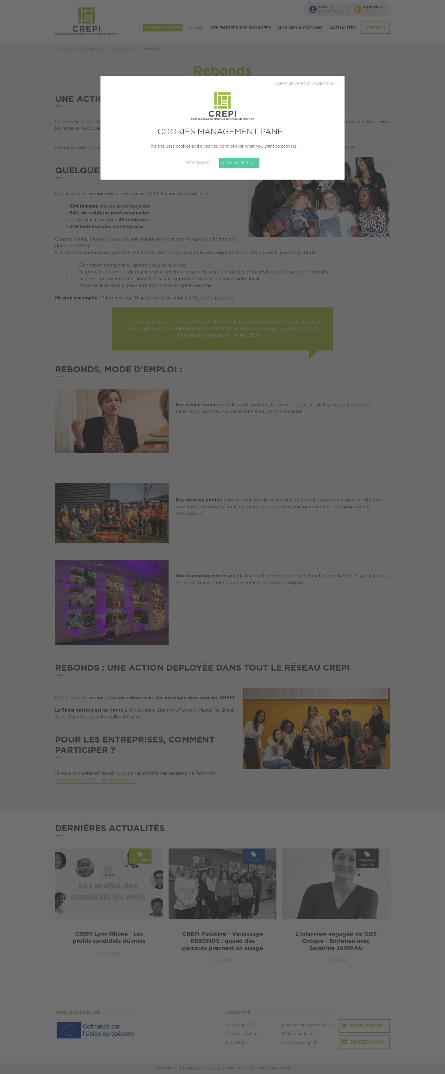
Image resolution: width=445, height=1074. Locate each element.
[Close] (222, 537)
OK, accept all (239, 163)
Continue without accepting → (306, 83)
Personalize (198, 163)
